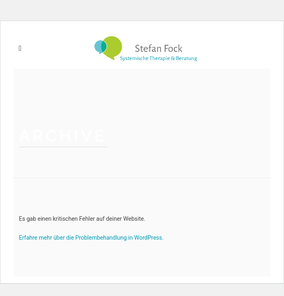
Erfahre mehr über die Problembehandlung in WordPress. (91, 237)
